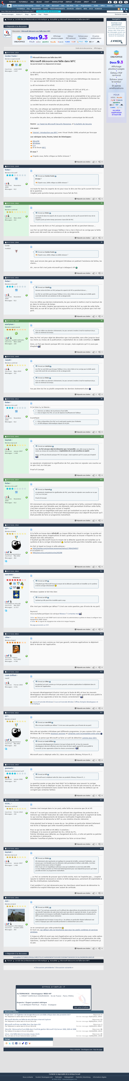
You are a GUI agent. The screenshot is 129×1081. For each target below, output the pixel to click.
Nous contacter (75, 1049)
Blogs (39, 2)
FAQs (31, 958)
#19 (101, 897)
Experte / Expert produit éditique (32, 1002)
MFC (44, 148)
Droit (86, 2)
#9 (101, 436)
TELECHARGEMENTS (47, 958)
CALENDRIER (82, 958)
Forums (12, 2)
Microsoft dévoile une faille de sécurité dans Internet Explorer (28, 1020)
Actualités (53, 20)
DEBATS (66, 958)
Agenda (33, 14)
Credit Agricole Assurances (35, 996)
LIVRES (45, 9)
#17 (101, 800)
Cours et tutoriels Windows (43, 702)
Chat (46, 2)
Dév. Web (70, 6)
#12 (101, 571)
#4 (101, 242)
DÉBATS (79, 9)
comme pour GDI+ (89, 738)
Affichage (97, 48)
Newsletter (57, 2)
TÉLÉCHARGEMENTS (57, 9)
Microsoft (55, 6)
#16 (101, 764)
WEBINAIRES (36, 9)
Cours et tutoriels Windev (64, 702)
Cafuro (32, 618)
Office (103, 6)
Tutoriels (23, 2)
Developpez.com (86, 1049)
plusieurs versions (58, 734)
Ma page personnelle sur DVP (39, 625)
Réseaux (62, 614)
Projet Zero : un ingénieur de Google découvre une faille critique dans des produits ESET (38, 1015)
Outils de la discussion (83, 48)
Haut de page (97, 1049)
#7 (101, 356)
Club (93, 2)
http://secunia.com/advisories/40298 (47, 553)
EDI (77, 6)
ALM (47, 6)
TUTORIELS (21, 9)
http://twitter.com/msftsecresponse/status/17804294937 (55, 548)
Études (77, 2)
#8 (101, 399)
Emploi (68, 2)
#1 (101, 52)
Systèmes (118, 6)
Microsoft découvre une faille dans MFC (35, 31)
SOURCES (70, 9)
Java (62, 6)
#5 (101, 277)
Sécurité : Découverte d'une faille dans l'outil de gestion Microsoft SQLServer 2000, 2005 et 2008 (40, 1029)
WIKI (85, 9)
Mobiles (110, 6)
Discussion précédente (44, 968)
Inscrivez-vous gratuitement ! (48, 11)
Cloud (38, 6)
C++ (34, 145)
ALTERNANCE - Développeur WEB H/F (34, 994)
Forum (9, 20)
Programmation (86, 6)
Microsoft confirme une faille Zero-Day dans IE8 (22, 1025)
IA (43, 6)
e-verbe (32, 621)
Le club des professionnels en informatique (31, 20)
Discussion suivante (63, 968)
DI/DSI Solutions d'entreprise (23, 6)
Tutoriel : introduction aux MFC (45, 133)
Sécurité (36, 141)
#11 (101, 525)
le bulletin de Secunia (83, 124)
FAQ (32, 2)
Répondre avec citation (82, 162)
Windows (36, 143)
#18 (101, 848)
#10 (101, 479)
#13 (101, 634)
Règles (46, 14)
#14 (101, 672)
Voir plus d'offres (81, 1007)
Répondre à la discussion (16, 26)
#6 (101, 321)
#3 (101, 203)
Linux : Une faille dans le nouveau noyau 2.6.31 (22, 1034)
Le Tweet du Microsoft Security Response (54, 124)
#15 (101, 712)
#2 (101, 166)
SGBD (96, 6)
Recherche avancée (121, 14)
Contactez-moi (72, 614)
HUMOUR (98, 9)
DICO (91, 9)
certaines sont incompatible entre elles (84, 734)
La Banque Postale (30, 1005)
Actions (18, 14)
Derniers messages (8, 14)
